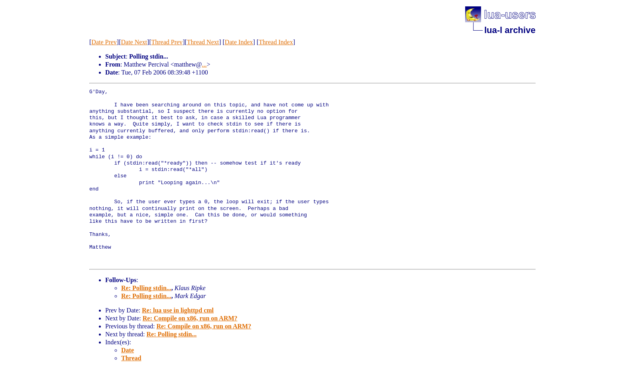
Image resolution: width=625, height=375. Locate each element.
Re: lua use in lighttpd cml (178, 310)
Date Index (239, 42)
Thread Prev (167, 42)
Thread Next (203, 42)
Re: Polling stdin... (146, 288)
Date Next (134, 42)
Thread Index (276, 42)
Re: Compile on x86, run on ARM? (190, 318)
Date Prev (104, 42)
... (204, 64)
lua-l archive (509, 30)
